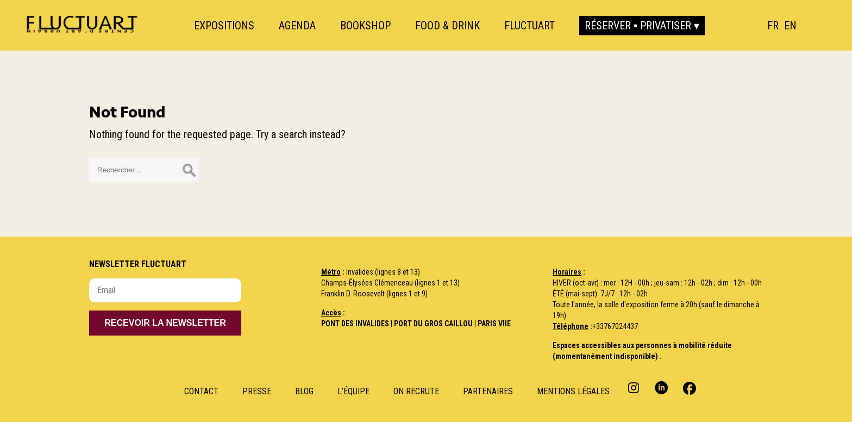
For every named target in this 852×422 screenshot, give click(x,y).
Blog (304, 391)
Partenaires (488, 391)
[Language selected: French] (784, 25)
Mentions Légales (573, 391)
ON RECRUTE (416, 391)
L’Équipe (353, 391)
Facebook (688, 387)
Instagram (635, 387)
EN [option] (790, 25)
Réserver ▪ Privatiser (638, 25)
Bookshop (365, 25)
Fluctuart (529, 25)
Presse (256, 391)
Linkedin (661, 387)
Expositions (224, 25)
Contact (201, 391)
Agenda (297, 25)
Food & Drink (447, 25)
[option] (790, 25)
